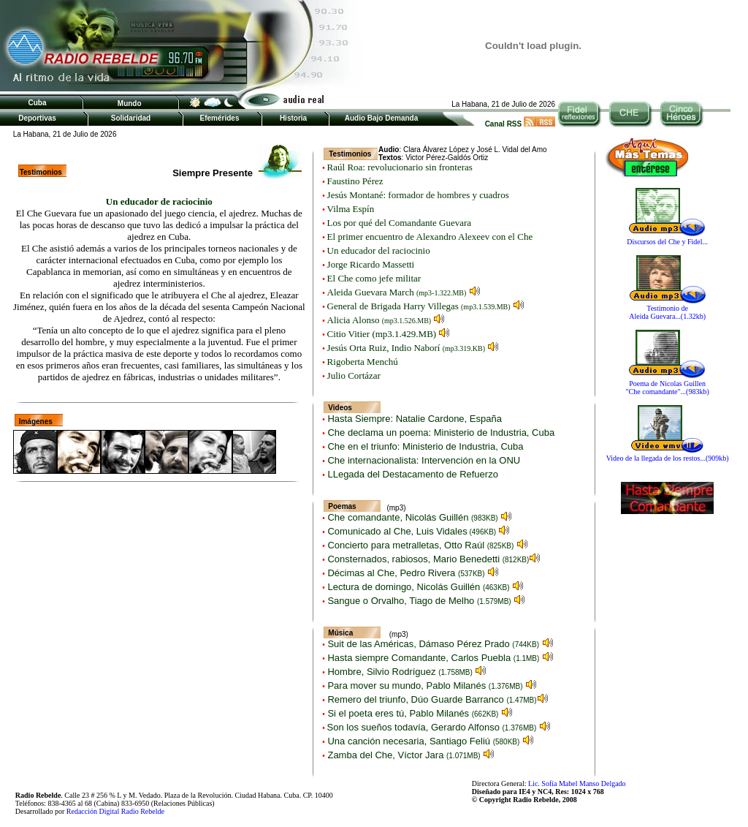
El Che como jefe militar (374, 278)
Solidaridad (130, 118)
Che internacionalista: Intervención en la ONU (422, 460)
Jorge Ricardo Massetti (371, 264)
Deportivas (37, 118)
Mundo (130, 103)
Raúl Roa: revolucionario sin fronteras (400, 167)
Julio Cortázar (354, 375)
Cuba (37, 103)
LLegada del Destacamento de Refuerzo (411, 474)
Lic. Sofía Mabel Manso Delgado (577, 783)
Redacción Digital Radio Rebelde (115, 811)
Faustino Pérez (355, 180)
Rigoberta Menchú (362, 361)
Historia (293, 118)
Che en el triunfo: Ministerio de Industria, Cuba (424, 446)
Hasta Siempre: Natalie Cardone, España (413, 418)
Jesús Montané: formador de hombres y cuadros (418, 194)
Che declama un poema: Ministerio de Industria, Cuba (439, 432)
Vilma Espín (351, 208)
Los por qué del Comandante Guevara (399, 222)
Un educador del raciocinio (378, 250)
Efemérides (220, 118)
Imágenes (36, 422)
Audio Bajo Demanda (382, 118)
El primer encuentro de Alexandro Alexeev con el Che (430, 236)
